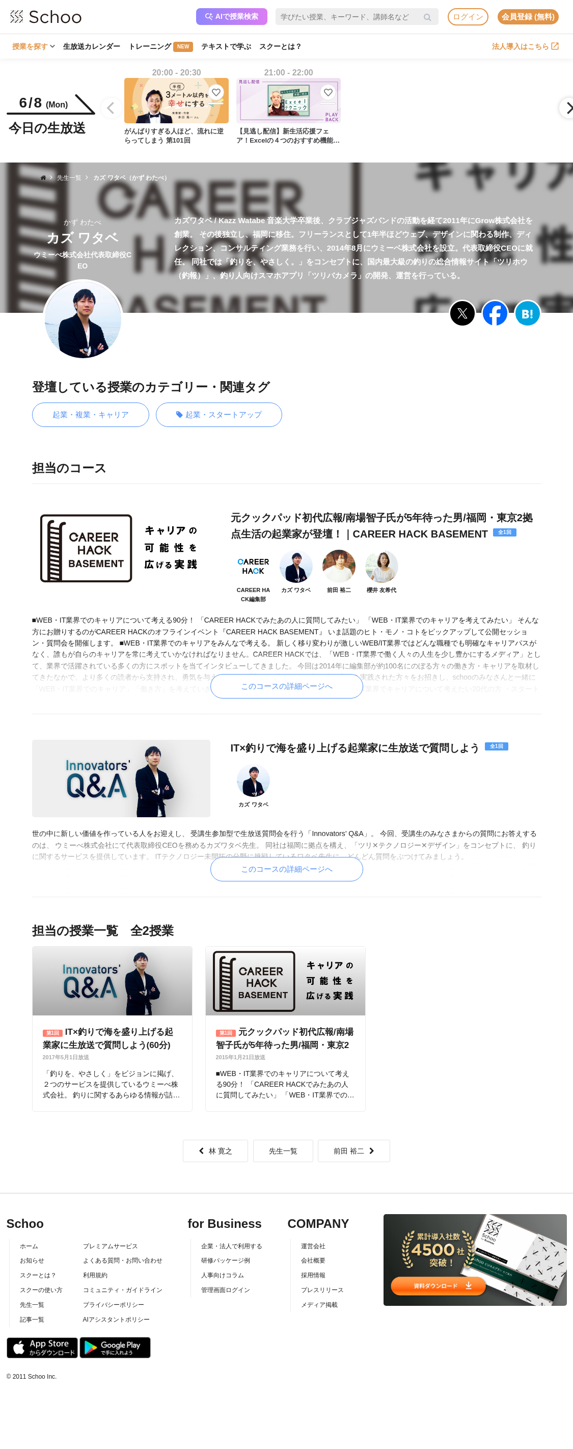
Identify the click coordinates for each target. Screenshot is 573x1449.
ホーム (29, 1246)
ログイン (468, 16)
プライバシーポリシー (113, 1304)
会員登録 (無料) (528, 16)
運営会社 (313, 1246)
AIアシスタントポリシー (116, 1319)
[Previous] (111, 108)
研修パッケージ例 (225, 1260)
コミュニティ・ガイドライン (122, 1290)
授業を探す (33, 46)
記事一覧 (32, 1319)
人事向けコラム (222, 1275)
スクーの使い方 (41, 1290)
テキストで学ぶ (226, 46)
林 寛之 (215, 1151)
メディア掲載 (319, 1304)
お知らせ (32, 1260)
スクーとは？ (280, 46)
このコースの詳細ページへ (287, 686)
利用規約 (95, 1275)
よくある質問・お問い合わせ (122, 1260)
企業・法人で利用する (231, 1246)
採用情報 (313, 1275)
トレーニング (160, 47)
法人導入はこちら (525, 46)
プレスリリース (322, 1290)
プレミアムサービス (110, 1246)
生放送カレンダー (91, 46)
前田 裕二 (354, 1151)
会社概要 (313, 1260)
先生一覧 (283, 1151)
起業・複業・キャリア (90, 414)
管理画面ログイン (225, 1290)
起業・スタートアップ (219, 415)
